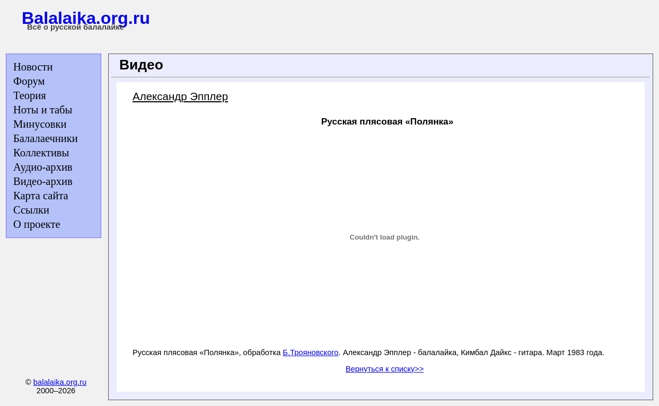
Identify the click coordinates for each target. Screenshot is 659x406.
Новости (32, 67)
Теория (29, 95)
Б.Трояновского (310, 352)
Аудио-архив (43, 167)
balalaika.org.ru (59, 382)
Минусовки (39, 124)
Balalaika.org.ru (86, 18)
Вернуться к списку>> (385, 369)
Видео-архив (43, 181)
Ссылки (31, 210)
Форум (29, 81)
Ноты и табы (42, 110)
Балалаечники (45, 138)
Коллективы (41, 152)
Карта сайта (40, 195)
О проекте (36, 224)
